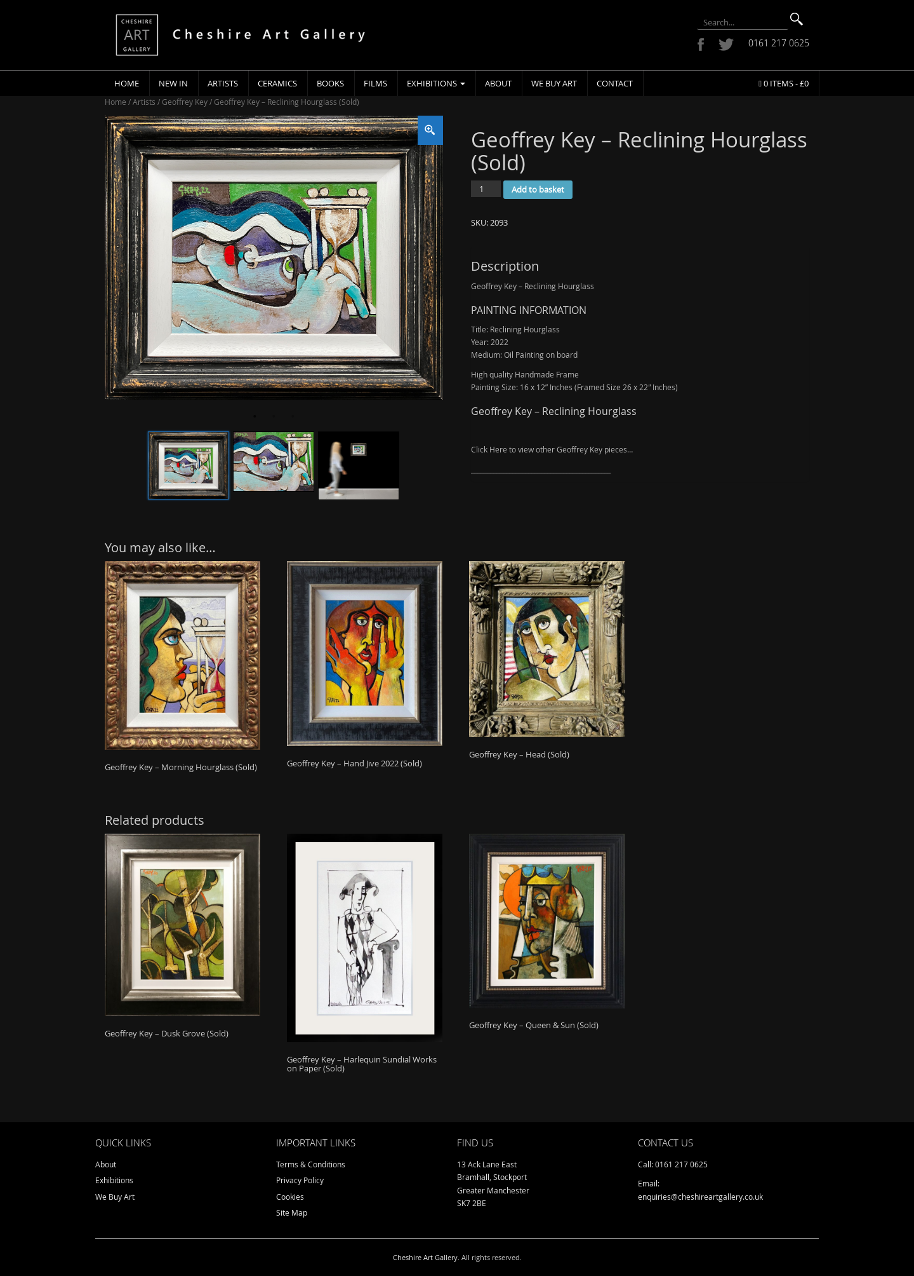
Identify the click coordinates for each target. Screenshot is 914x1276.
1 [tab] (254, 417)
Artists (223, 83)
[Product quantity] (486, 188)
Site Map (291, 1212)
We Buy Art (554, 83)
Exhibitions (436, 83)
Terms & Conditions (310, 1164)
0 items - (783, 83)
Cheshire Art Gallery (425, 1257)
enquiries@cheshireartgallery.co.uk (700, 1196)
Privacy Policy (300, 1180)
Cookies (290, 1196)
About (498, 83)
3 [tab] (292, 417)
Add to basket (538, 189)
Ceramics (277, 83)
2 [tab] (273, 417)
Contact (615, 83)
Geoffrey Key (185, 102)
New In (173, 83)
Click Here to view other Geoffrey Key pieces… (552, 449)
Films (375, 83)
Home (126, 83)
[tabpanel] (274, 258)
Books (330, 83)
